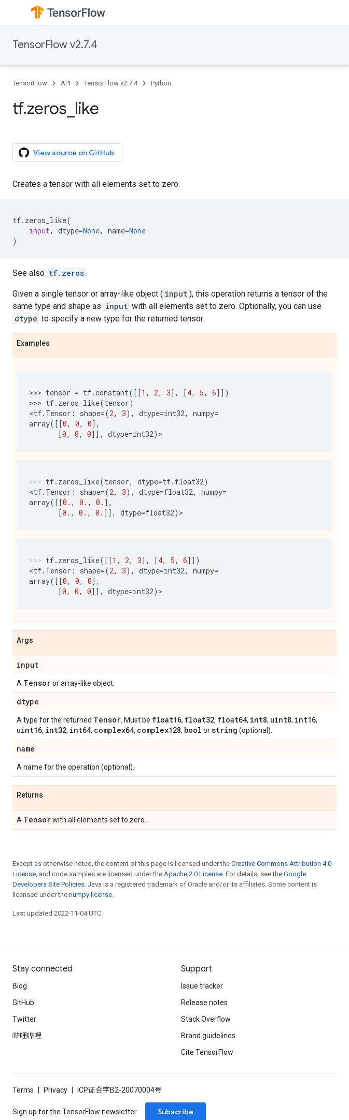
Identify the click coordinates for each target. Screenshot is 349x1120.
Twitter (24, 1019)
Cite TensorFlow (207, 1052)
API (66, 83)
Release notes (204, 1002)
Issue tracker (202, 986)
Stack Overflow (206, 1019)
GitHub (23, 1002)
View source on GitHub (66, 153)
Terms (23, 1090)
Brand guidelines (208, 1035)
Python (161, 83)
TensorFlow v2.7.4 (54, 44)
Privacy (55, 1090)
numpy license (90, 894)
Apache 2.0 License (193, 874)
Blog (19, 986)
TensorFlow (29, 83)
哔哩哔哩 (26, 1035)
